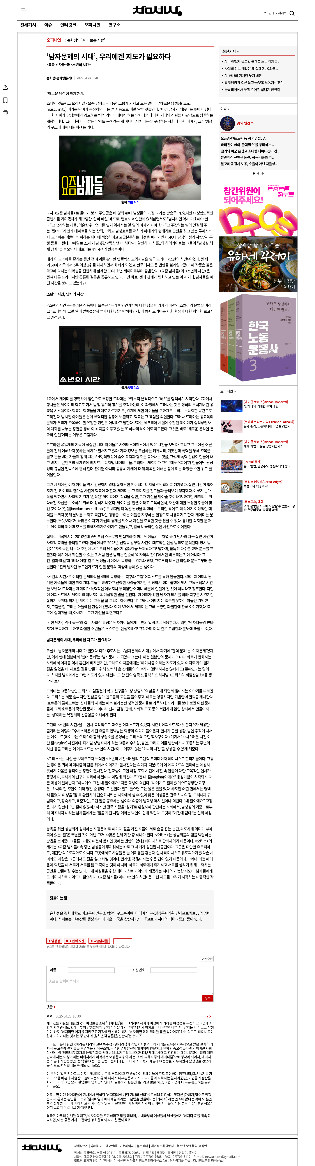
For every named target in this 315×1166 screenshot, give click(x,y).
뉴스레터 (142, 1145)
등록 (208, 998)
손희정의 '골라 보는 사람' (86, 40)
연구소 (114, 25)
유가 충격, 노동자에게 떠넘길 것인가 (270, 424)
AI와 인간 (243, 123)
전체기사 (28, 25)
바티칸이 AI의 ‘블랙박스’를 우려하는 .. (247, 144)
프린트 (29, 112)
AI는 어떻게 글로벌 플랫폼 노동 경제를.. (252, 61)
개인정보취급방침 (162, 1145)
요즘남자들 (100, 940)
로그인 (267, 13)
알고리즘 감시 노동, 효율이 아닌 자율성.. (249, 163)
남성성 (55, 940)
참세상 (157, 11)
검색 (292, 13)
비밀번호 (138, 969)
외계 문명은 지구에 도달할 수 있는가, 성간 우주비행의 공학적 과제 (270, 506)
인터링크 (68, 25)
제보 (281, 13)
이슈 (48, 25)
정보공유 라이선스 (211, 1160)
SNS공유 (29, 87)
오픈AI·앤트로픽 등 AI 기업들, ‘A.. (244, 138)
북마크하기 (29, 100)
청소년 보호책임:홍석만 (192, 1145)
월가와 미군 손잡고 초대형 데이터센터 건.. (250, 151)
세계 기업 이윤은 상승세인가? (270, 444)
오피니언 (92, 25)
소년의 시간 (76, 940)
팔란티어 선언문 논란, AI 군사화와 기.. (247, 157)
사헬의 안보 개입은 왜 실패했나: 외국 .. (251, 68)
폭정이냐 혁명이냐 (270, 484)
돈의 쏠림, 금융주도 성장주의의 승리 (270, 464)
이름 (53, 969)
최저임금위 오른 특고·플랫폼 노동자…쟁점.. (255, 82)
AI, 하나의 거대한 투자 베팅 (243, 75)
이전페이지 (127, 1145)
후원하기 (97, 1145)
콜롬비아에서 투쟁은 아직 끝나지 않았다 (252, 89)
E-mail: (198, 1156)
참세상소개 (81, 1145)
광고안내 (111, 1145)
